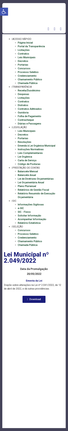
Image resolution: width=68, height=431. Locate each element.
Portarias (23, 64)
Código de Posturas (29, 164)
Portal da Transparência (31, 46)
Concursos (24, 68)
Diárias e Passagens (29, 123)
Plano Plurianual (27, 186)
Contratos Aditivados (30, 108)
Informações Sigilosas (31, 204)
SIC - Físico (24, 211)
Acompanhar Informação (32, 219)
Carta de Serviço (27, 160)
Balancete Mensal (28, 171)
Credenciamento (27, 75)
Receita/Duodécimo (29, 90)
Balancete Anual (27, 175)
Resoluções (24, 142)
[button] (4, 12)
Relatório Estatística (29, 222)
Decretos (23, 61)
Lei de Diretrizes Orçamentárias (36, 178)
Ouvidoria (23, 112)
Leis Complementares (30, 153)
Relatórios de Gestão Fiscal (33, 189)
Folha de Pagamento (29, 116)
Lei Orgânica (25, 156)
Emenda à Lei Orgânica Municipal (36, 145)
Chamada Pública (27, 83)
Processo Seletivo (28, 72)
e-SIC (21, 208)
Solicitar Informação (29, 215)
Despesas (23, 94)
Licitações (24, 50)
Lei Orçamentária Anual (31, 182)
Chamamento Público (30, 79)
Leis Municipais (26, 57)
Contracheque (26, 119)
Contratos (23, 53)
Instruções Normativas (31, 149)
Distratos (23, 105)
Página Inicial (25, 42)
